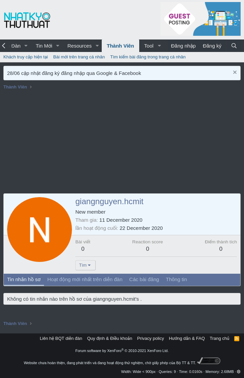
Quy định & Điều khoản (109, 338)
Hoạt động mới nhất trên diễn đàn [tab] (84, 279)
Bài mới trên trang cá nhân (79, 56)
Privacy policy (150, 338)
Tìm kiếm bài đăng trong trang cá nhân (148, 56)
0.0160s (195, 372)
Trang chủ (219, 338)
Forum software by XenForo (122, 351)
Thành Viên (120, 46)
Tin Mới (44, 46)
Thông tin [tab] (176, 279)
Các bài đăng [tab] (144, 279)
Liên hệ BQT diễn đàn (61, 338)
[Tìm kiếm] (234, 45)
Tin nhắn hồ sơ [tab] (24, 279)
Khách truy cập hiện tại (25, 56)
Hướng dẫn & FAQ (187, 338)
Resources (79, 46)
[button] (26, 45)
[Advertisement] (122, 143)
